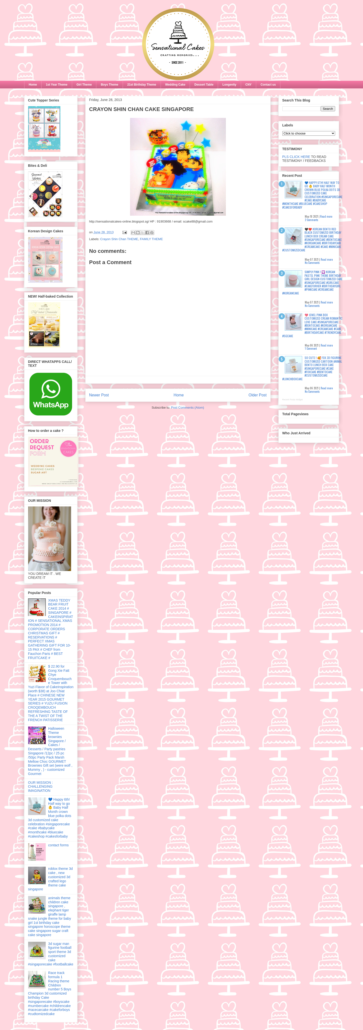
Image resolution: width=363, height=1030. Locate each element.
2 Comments (311, 220)
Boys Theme (109, 84)
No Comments (312, 263)
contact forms (58, 845)
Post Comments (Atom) (187, 407)
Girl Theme (84, 84)
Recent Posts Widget (292, 399)
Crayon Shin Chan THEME (119, 239)
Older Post (258, 395)
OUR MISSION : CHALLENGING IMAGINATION (40, 787)
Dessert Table (203, 84)
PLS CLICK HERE (296, 157)
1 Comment (311, 348)
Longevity (229, 84)
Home (33, 84)
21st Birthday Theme (141, 84)
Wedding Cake (175, 84)
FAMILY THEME (151, 239)
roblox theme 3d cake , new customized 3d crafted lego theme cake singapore (50, 879)
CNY (248, 84)
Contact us (268, 84)
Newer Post (99, 395)
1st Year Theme (56, 84)
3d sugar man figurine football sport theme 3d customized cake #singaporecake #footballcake (50, 954)
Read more (326, 216)
